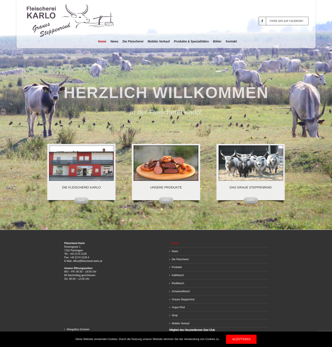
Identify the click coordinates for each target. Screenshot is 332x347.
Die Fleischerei (180, 259)
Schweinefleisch (181, 291)
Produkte (177, 267)
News (175, 251)
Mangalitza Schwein (78, 329)
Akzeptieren (241, 339)
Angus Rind (178, 307)
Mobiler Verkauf (180, 323)
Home (175, 243)
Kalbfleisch (178, 275)
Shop (175, 315)
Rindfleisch (178, 283)
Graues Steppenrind (183, 299)
